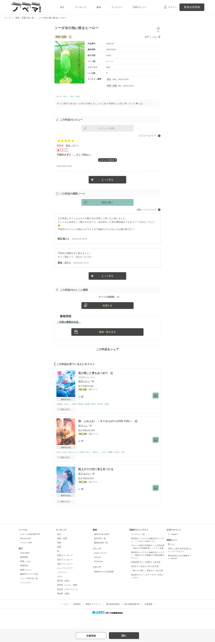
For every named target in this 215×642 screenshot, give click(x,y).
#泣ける (60, 97)
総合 (59, 547)
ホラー (60, 589)
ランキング (80, 7)
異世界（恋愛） (64, 606)
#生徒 (65, 465)
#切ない (69, 97)
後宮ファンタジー (65, 572)
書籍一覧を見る (107, 344)
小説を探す (25, 565)
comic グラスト (101, 565)
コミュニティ (26, 595)
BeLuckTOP (25, 551)
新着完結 (24, 578)
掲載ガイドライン (93, 617)
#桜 (130, 465)
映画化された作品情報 (104, 584)
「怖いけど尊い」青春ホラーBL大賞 (147, 583)
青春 (59, 555)
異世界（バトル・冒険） (68, 598)
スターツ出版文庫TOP (30, 547)
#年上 (109, 465)
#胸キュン (101, 465)
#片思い (123, 465)
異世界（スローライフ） (68, 602)
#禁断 (116, 465)
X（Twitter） (173, 547)
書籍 (98, 7)
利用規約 (77, 617)
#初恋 (112, 416)
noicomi (97, 570)
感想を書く (107, 203)
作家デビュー (139, 7)
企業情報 (148, 617)
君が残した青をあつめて (93, 385)
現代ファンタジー (65, 576)
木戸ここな (150, 37)
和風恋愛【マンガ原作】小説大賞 (145, 575)
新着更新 (24, 570)
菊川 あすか (84, 486)
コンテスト (116, 7)
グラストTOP (26, 555)
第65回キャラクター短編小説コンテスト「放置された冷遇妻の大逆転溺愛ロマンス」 (147, 568)
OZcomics (98, 574)
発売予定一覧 (100, 551)
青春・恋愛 (62, 551)
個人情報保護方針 (132, 617)
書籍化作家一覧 (101, 555)
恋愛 (59, 559)
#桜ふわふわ (74, 465)
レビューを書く (107, 129)
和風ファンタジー (65, 568)
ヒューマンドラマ (65, 581)
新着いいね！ (26, 574)
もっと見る (107, 180)
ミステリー (62, 585)
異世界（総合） (64, 593)
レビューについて (148, 136)
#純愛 (85, 97)
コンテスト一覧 (138, 547)
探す (62, 7)
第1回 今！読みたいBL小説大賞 (145, 579)
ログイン (172, 7)
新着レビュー (26, 582)
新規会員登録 (192, 7)
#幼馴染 (59, 416)
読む (124, 635)
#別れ (78, 97)
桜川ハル (82, 438)
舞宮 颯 (61, 239)
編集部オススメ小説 (29, 587)
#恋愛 (90, 416)
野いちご (172, 557)
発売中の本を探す (102, 547)
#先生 (58, 465)
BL (58, 564)
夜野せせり (84, 393)
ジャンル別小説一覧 (29, 591)
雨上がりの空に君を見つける (95, 481)
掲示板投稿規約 (113, 617)
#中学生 (104, 416)
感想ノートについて (147, 210)
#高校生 (83, 416)
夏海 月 (70, 146)
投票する (107, 317)
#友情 (97, 416)
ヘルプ (65, 617)
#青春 (75, 416)
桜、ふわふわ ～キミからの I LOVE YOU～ (105, 433)
